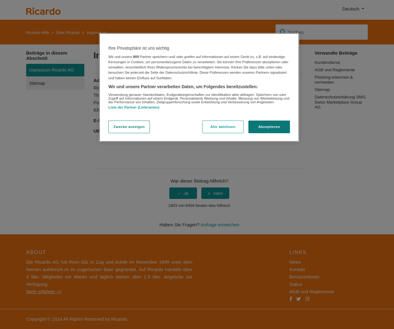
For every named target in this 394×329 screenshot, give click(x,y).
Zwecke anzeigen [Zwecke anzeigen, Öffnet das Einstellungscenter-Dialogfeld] (129, 127)
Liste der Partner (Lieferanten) (133, 107)
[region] (199, 87)
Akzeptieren (269, 127)
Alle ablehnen (223, 127)
